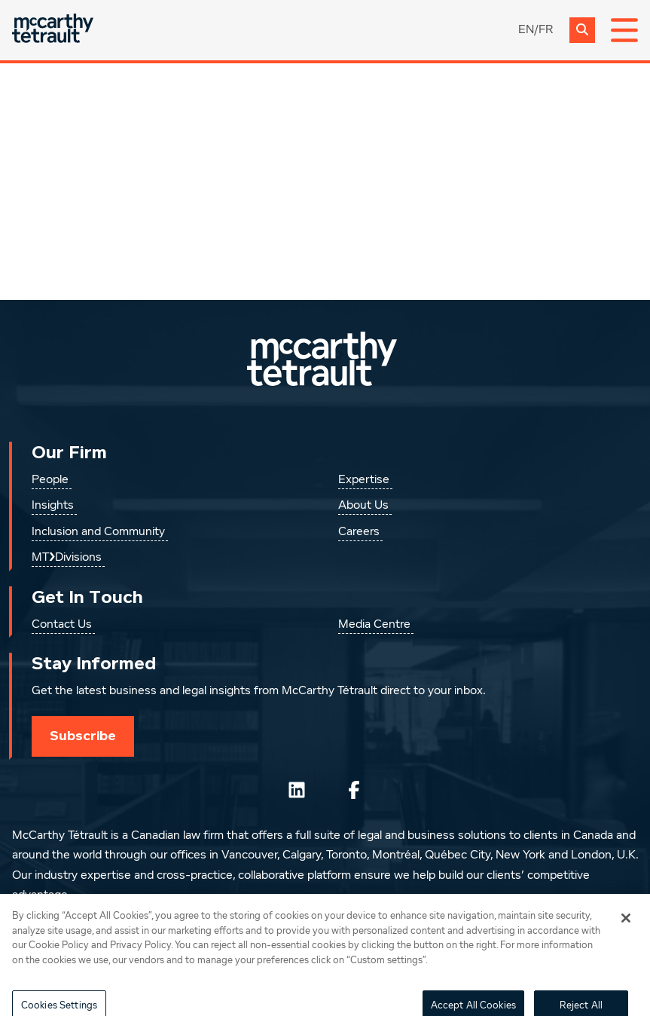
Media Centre (374, 625)
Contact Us (62, 625)
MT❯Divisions (67, 558)
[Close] (625, 927)
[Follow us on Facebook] (354, 790)
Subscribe (83, 735)
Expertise (363, 480)
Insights (53, 506)
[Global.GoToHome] (52, 30)
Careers (359, 532)
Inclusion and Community (98, 532)
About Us (363, 506)
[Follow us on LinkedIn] (297, 790)
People (50, 480)
